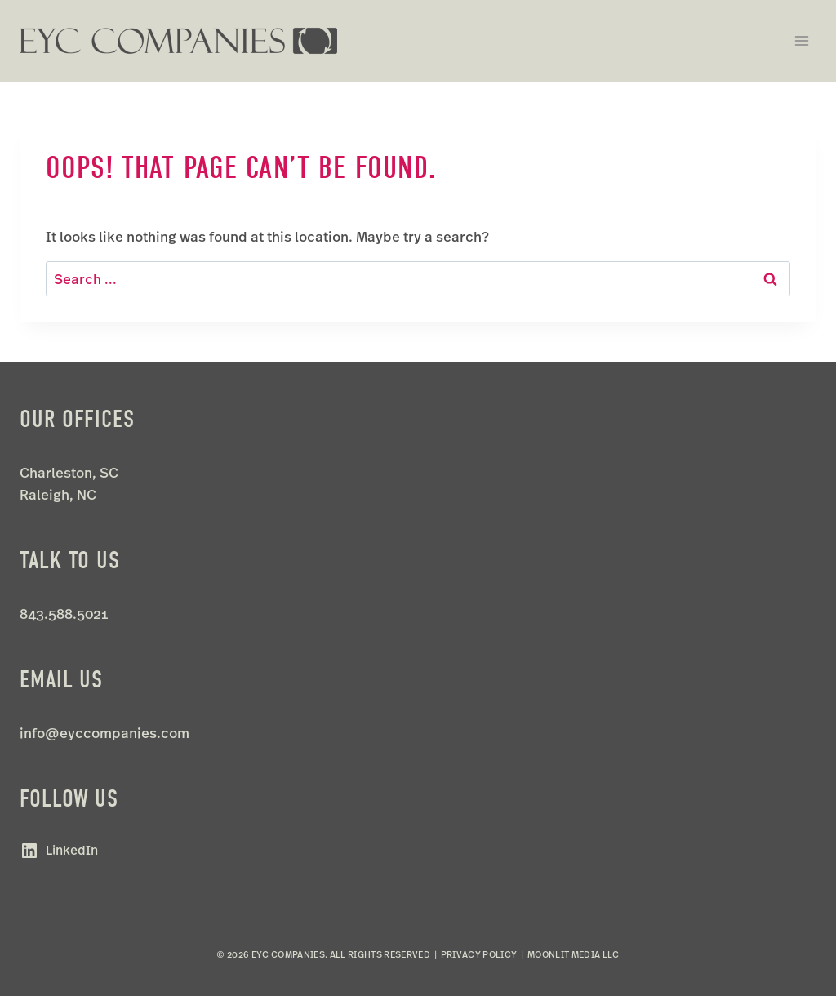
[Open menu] (801, 40)
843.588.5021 (64, 613)
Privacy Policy (479, 954)
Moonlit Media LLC (573, 954)
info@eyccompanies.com (104, 732)
